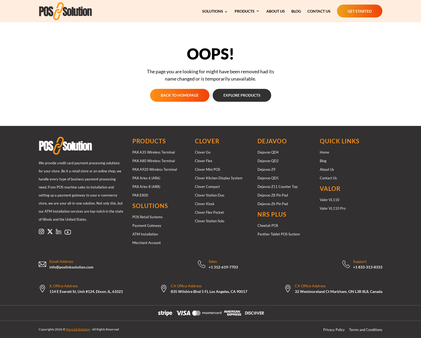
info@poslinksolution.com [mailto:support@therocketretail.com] (71, 267)
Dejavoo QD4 (268, 152)
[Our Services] (215, 11)
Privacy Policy (334, 330)
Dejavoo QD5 (268, 178)
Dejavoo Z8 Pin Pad (272, 195)
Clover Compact (207, 186)
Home (324, 152)
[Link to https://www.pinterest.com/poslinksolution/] (67, 232)
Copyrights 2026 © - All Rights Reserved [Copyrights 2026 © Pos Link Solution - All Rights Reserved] (79, 329)
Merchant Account (146, 243)
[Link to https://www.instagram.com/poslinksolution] (41, 231)
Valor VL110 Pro (333, 208)
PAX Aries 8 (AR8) (146, 186)
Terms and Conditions (365, 330)
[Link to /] (81, 146)
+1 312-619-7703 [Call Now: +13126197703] (223, 267)
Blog (323, 161)
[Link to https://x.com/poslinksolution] (50, 231)
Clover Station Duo (209, 195)
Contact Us (328, 178)
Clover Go (202, 152)
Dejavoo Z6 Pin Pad (272, 204)
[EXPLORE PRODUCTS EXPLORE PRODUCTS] (242, 95)
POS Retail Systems (147, 217)
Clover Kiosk (205, 204)
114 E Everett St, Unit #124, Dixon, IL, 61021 (86, 291)
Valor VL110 (329, 200)
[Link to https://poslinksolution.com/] (82, 11)
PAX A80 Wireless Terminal (153, 161)
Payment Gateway (146, 225)
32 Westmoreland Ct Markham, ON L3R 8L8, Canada (338, 291)
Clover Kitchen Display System (218, 178)
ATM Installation (145, 234)
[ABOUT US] (275, 11)
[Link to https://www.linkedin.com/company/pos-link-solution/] (58, 231)
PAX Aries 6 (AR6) (146, 178)
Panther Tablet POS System (278, 234)
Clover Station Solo (209, 221)
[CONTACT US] (319, 11)
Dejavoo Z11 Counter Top (277, 186)
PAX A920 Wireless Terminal (154, 169)
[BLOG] (296, 11)
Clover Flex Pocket (209, 212)
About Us (327, 169)
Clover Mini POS (207, 169)
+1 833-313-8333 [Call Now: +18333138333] (367, 267)
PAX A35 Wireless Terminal (153, 152)
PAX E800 (140, 195)
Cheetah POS (267, 225)
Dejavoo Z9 (266, 169)
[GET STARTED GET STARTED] (359, 11)
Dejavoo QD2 (268, 161)
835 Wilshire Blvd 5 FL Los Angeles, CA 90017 (209, 291)
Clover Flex (203, 161)
